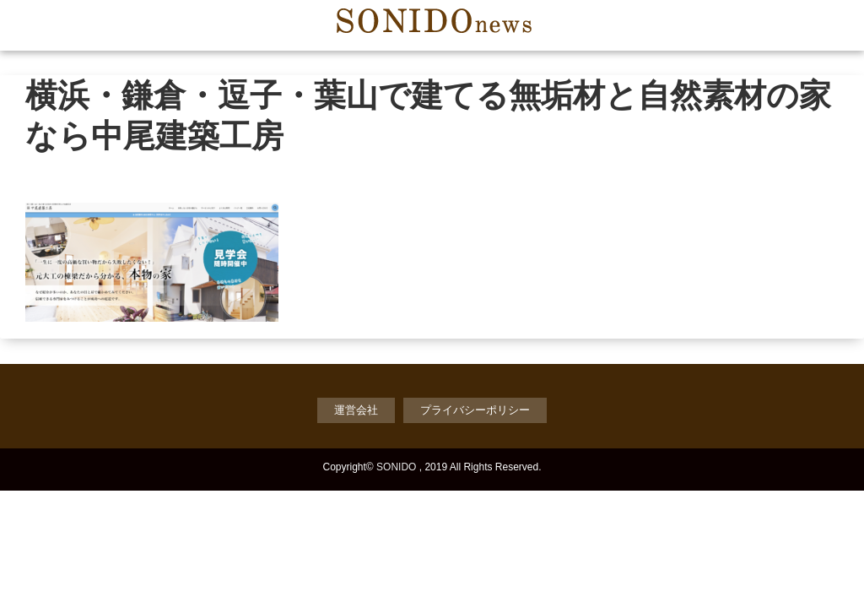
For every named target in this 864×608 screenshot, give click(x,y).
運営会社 (356, 410)
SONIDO (396, 467)
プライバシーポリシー (475, 410)
